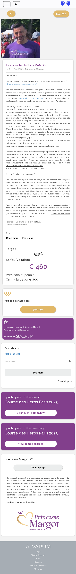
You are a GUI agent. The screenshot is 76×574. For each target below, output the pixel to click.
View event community (31, 412)
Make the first (12, 354)
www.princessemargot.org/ (31, 98)
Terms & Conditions (38, 565)
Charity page (38, 467)
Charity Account (38, 555)
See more (38, 372)
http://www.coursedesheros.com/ (21, 84)
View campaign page (31, 443)
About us (38, 569)
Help (38, 558)
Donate (61, 14)
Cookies (38, 562)
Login (38, 552)
